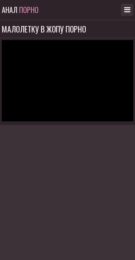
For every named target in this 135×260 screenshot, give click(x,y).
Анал (20, 9)
